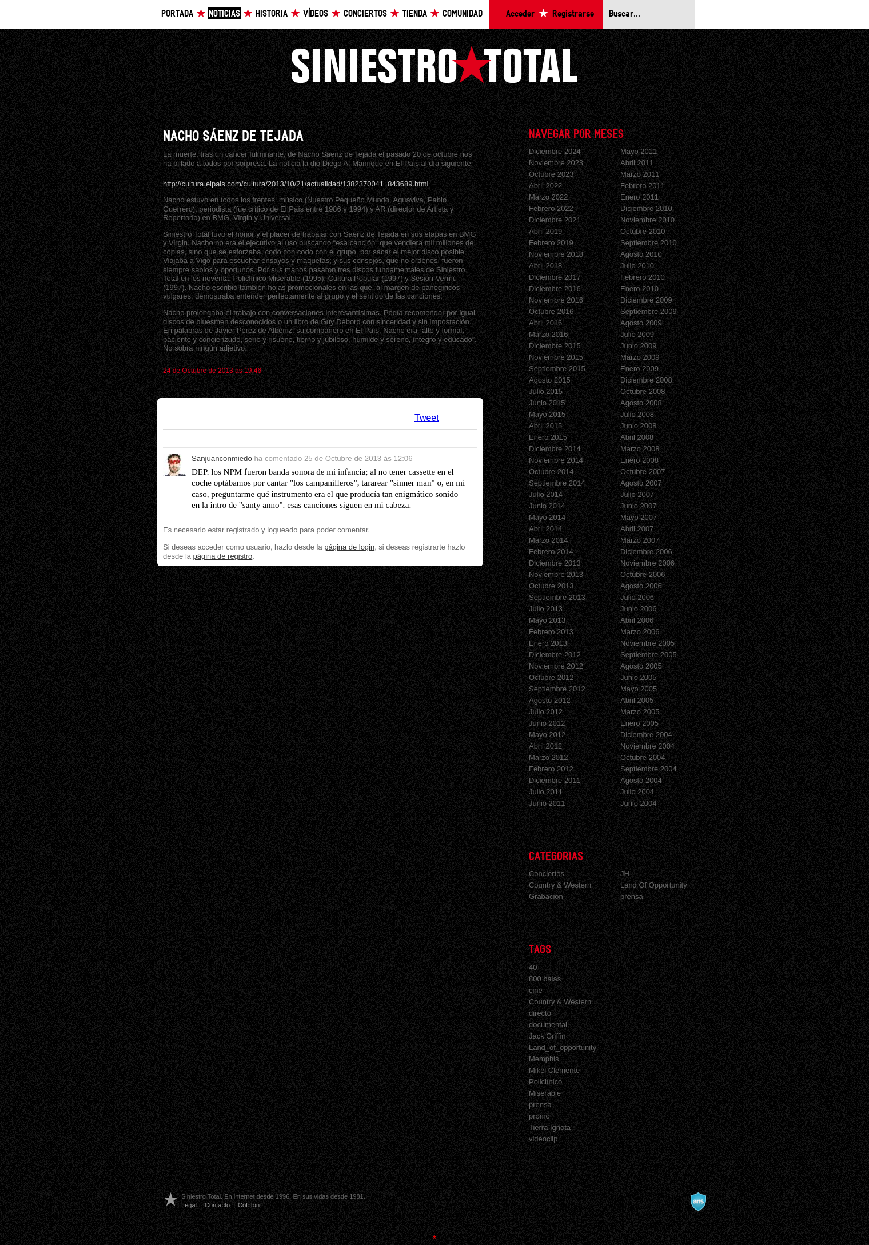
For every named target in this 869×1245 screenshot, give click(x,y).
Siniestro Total (434, 64)
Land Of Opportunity (653, 885)
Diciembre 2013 (555, 563)
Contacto (217, 1205)
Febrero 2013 (551, 631)
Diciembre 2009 (646, 300)
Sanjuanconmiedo (222, 458)
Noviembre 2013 (556, 574)
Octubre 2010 (642, 231)
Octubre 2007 (642, 471)
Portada (177, 14)
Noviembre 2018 (556, 254)
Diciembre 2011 (555, 780)
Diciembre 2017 (555, 277)
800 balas (545, 978)
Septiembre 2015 (557, 368)
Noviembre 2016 (556, 300)
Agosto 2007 (641, 483)
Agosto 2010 (641, 254)
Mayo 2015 (547, 414)
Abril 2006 (636, 620)
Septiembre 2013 (557, 597)
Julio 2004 (637, 791)
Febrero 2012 (551, 769)
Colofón (249, 1205)
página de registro (223, 556)
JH (624, 873)
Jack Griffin (547, 1036)
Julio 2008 (637, 414)
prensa (631, 896)
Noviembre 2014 (556, 460)
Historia (272, 14)
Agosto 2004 (641, 780)
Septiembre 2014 (557, 483)
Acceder (520, 14)
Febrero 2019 (551, 242)
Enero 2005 (639, 723)
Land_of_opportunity (562, 1047)
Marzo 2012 (548, 757)
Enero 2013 (548, 643)
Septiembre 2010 (648, 242)
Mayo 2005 (638, 689)
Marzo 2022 (548, 197)
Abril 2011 (636, 162)
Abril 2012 (545, 746)
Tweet (426, 418)
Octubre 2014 (551, 471)
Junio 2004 (638, 803)
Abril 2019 (545, 231)
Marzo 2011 (639, 174)
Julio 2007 (637, 494)
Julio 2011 (546, 791)
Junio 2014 (547, 506)
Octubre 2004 (642, 757)
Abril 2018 (545, 265)
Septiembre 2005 (648, 654)
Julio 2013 (546, 608)
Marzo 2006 (639, 631)
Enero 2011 (639, 197)
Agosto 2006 (641, 586)
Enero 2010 (639, 288)
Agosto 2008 (641, 403)
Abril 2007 (636, 528)
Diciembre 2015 (555, 345)
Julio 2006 (637, 597)
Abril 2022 (545, 185)
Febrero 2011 (642, 185)
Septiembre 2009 (648, 311)
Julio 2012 (546, 711)
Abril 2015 (545, 425)
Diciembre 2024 (555, 151)
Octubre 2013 (551, 586)
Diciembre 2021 (555, 220)
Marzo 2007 (639, 540)
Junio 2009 (638, 345)
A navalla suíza (698, 1201)
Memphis (544, 1059)
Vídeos (315, 14)
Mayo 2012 (547, 734)
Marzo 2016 (548, 334)
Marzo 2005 (639, 711)
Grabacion (546, 896)
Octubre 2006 (642, 574)
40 (533, 967)
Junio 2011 (547, 803)
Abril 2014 (545, 528)
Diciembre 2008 (646, 380)
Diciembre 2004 (646, 734)
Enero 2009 (639, 368)
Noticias (224, 14)
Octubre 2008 (642, 391)
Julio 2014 (546, 494)
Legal (189, 1205)
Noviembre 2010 (647, 220)
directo (540, 1013)
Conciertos (365, 14)
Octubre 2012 (551, 677)
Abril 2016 (545, 323)
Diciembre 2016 (555, 288)
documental (548, 1024)
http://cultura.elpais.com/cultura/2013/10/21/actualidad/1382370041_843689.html (296, 184)
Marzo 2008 (639, 448)
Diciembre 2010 (646, 208)
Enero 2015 (548, 437)
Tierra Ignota (550, 1127)
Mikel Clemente (554, 1070)
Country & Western (560, 885)
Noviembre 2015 (556, 357)
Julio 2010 (637, 265)
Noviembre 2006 (647, 563)
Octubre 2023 (551, 174)
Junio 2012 (547, 723)
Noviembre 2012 (556, 666)
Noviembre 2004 (647, 746)
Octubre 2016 (551, 311)
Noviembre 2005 (647, 643)
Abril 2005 (636, 700)
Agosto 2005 (641, 666)
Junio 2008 (638, 425)
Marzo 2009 (639, 357)
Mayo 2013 (547, 620)
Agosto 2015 (550, 380)
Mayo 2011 (638, 151)
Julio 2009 (637, 334)
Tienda (414, 14)
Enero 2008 (639, 460)
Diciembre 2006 (646, 551)
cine (536, 990)
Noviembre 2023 (556, 162)
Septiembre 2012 (557, 689)
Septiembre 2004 (648, 769)
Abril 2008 (636, 437)
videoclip (543, 1139)
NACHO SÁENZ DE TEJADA (233, 136)
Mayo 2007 (638, 517)
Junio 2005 (638, 677)
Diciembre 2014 (555, 448)
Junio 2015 (547, 403)
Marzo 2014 (548, 540)
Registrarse (573, 14)
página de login (349, 547)
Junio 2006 (638, 608)
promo (539, 1116)
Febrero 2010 (642, 277)
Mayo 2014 (547, 517)
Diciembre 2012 (555, 654)
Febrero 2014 (551, 551)
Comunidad (463, 14)
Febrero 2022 (551, 208)
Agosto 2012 (550, 700)
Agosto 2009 (641, 323)
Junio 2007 (638, 506)
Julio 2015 (546, 391)
